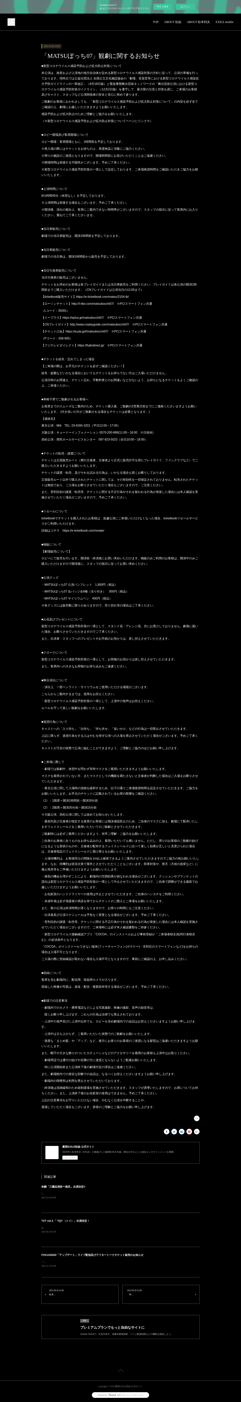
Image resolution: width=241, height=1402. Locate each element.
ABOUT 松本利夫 (198, 22)
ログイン (185, 6)
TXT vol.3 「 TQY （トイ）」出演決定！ (65, 1220)
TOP (156, 22)
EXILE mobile (224, 22)
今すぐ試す (162, 6)
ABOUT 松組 (172, 22)
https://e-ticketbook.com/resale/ (83, 530)
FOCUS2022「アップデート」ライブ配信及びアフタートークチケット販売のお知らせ (92, 1254)
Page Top (120, 1371)
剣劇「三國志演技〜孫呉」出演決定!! (63, 1186)
